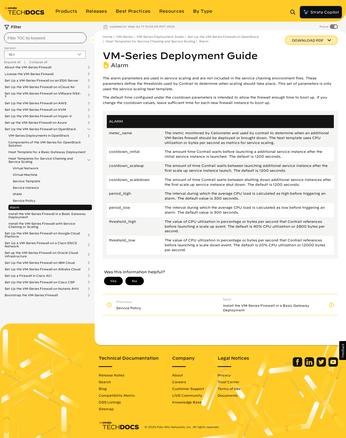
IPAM (17, 194)
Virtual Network (25, 168)
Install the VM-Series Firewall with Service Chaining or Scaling (41, 225)
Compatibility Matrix (117, 395)
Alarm (14, 207)
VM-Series (124, 36)
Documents (228, 395)
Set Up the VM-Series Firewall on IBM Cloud (40, 262)
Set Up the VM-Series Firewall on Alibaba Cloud (43, 269)
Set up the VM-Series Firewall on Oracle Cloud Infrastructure (41, 254)
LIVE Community (187, 395)
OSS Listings (110, 402)
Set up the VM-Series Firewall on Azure (36, 122)
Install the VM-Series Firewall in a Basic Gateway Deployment (47, 215)
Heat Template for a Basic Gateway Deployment (47, 152)
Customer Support (188, 388)
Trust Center (228, 382)
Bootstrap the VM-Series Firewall (31, 295)
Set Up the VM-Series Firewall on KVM (35, 109)
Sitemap (106, 409)
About (177, 375)
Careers (179, 382)
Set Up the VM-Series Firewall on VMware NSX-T (43, 95)
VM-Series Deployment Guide (160, 36)
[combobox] (45, 37)
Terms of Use (229, 388)
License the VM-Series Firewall (29, 74)
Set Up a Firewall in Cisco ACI (28, 275)
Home (107, 36)
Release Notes (111, 375)
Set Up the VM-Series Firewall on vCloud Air (40, 87)
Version (10, 48)
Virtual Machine (25, 174)
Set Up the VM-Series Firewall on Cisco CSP (40, 282)
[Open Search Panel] (294, 12)
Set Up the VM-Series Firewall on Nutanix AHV (42, 288)
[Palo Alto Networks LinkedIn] (310, 365)
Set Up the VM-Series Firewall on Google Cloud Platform (42, 235)
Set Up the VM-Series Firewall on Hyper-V (38, 116)
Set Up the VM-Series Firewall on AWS (35, 103)
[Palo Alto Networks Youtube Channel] (333, 365)
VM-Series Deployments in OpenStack (38, 135)
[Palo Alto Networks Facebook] (298, 365)
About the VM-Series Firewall (28, 67)
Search (105, 382)
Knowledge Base (187, 402)
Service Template (26, 181)
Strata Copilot (321, 12)
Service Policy (24, 200)
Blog (103, 388)
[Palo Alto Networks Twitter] (322, 365)
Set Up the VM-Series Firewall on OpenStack (40, 129)
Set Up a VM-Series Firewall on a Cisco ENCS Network (41, 244)
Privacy (224, 375)
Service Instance (26, 187)
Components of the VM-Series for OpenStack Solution (44, 143)
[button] (342, 350)
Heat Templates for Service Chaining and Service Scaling (40, 160)
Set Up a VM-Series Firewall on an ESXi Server (41, 80)
